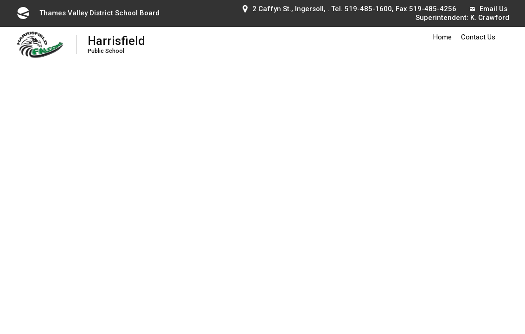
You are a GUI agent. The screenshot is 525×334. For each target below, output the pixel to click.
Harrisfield (116, 44)
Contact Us (478, 37)
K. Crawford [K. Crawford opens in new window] (489, 17)
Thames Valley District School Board (88, 13)
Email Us (488, 9)
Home (442, 37)
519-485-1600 (368, 9)
